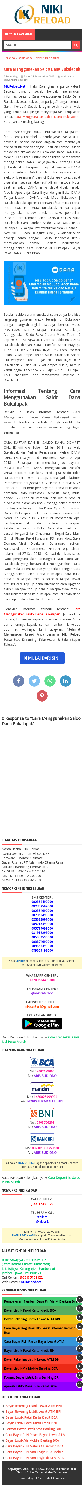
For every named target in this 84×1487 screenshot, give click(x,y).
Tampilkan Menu (18, 34)
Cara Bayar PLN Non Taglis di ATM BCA (34, 1458)
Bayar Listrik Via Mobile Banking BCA (31, 1368)
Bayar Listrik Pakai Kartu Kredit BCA (30, 1310)
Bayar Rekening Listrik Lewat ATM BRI (32, 1319)
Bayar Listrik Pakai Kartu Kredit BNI (29, 1350)
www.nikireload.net (15, 80)
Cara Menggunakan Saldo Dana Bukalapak (47, 116)
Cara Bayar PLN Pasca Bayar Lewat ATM (34, 1341)
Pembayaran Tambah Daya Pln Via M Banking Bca (40, 1301)
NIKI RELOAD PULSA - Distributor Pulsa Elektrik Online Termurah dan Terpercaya (46, 1470)
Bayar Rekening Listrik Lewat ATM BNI (32, 1359)
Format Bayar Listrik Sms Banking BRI (31, 1377)
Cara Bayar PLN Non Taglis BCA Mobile (34, 1452)
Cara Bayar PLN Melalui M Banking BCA (34, 1446)
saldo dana (67, 76)
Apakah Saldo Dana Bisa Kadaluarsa (30, 1386)
